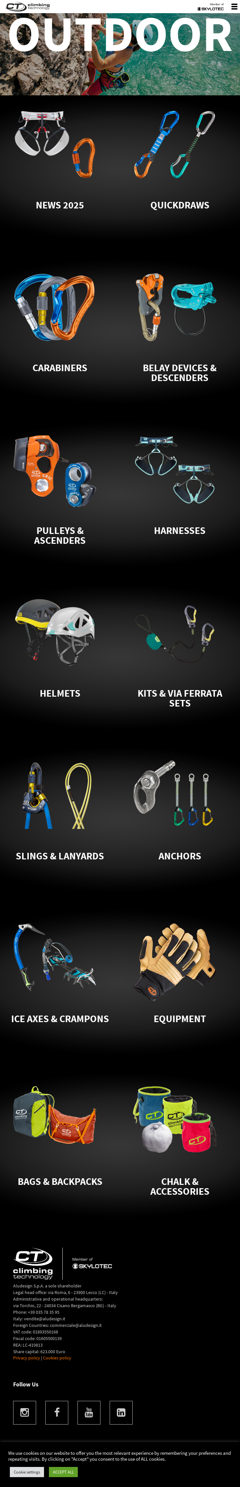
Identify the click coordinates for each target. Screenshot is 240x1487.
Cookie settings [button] (27, 1472)
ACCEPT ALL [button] (63, 1472)
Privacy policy (26, 1358)
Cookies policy (57, 1358)
